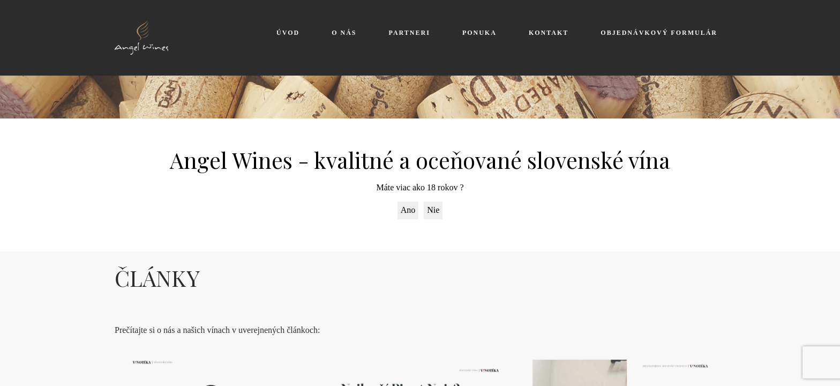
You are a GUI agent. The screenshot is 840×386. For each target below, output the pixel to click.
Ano (408, 209)
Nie (433, 209)
